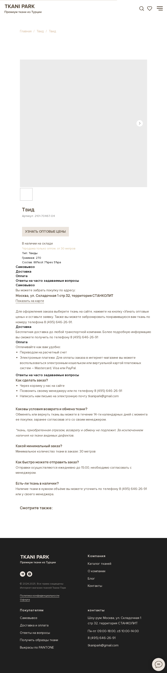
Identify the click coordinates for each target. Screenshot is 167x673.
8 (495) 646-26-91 (58, 322)
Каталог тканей (99, 564)
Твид (40, 31)
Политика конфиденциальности (39, 595)
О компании (96, 571)
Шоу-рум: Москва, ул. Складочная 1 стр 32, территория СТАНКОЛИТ (114, 620)
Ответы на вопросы (35, 633)
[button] (141, 8)
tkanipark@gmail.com (103, 645)
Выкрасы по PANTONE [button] (37, 647)
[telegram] (22, 574)
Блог (91, 578)
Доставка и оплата (34, 625)
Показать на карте (30, 301)
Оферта (25, 599)
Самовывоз (28, 618)
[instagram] (29, 574)
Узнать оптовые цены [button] (45, 231)
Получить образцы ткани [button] (39, 640)
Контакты (95, 586)
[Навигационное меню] (160, 8)
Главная (26, 31)
